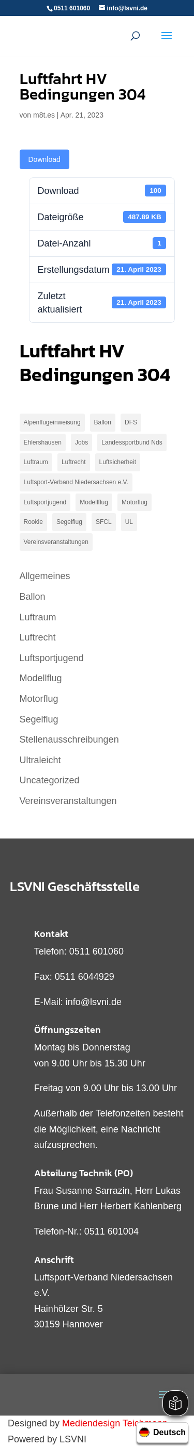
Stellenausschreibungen (69, 739)
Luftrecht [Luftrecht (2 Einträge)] (74, 462)
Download (44, 159)
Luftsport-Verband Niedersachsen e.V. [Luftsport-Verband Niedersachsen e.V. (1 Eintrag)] (76, 482)
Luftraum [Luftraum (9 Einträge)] (36, 462)
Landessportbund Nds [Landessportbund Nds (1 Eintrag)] (131, 442)
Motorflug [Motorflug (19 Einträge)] (134, 502)
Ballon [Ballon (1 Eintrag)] (102, 422)
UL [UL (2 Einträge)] (129, 521)
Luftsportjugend (52, 658)
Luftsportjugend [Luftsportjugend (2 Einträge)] (45, 502)
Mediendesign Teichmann (115, 1423)
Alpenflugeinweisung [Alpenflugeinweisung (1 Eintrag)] (52, 422)
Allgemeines (45, 576)
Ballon (33, 596)
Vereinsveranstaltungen (68, 801)
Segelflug (39, 719)
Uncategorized (50, 780)
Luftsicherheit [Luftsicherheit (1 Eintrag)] (117, 462)
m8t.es (44, 115)
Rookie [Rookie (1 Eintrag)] (33, 521)
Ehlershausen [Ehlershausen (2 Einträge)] (43, 442)
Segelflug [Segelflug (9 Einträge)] (69, 521)
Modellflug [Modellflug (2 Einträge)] (94, 502)
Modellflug (41, 678)
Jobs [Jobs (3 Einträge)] (81, 442)
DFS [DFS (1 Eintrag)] (131, 422)
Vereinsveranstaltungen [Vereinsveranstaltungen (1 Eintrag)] (56, 542)
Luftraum (38, 617)
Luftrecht (38, 637)
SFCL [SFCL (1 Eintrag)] (104, 521)
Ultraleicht (40, 760)
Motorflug (39, 699)
